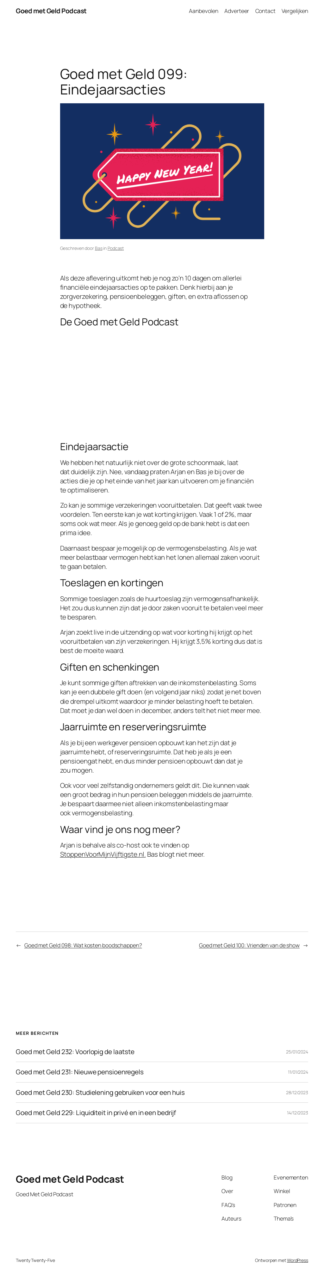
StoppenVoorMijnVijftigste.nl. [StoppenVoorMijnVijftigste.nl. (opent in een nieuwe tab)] (103, 854)
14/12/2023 (297, 1113)
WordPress (297, 1260)
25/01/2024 (297, 1052)
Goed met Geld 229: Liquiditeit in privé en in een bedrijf (96, 1112)
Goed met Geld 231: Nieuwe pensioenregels (80, 1072)
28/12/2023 (297, 1092)
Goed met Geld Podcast (51, 10)
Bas (99, 248)
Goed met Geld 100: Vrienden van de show (249, 945)
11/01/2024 (298, 1072)
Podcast (116, 248)
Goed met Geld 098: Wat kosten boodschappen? (83, 945)
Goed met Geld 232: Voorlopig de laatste (75, 1051)
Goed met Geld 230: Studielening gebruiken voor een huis (100, 1092)
